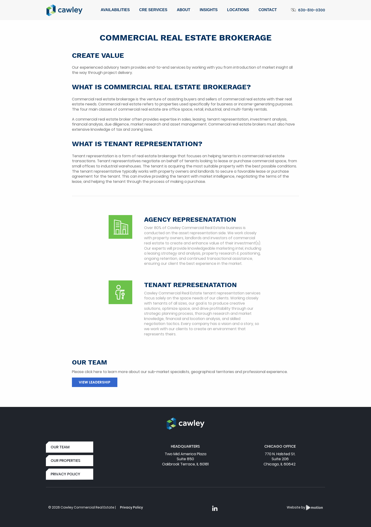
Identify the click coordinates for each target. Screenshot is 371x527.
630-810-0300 (308, 10)
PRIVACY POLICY (65, 474)
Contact (268, 10)
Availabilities (115, 10)
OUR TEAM (60, 447)
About (183, 10)
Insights (209, 10)
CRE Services (153, 10)
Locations (238, 10)
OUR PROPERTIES (65, 460)
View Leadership (94, 382)
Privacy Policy (131, 507)
